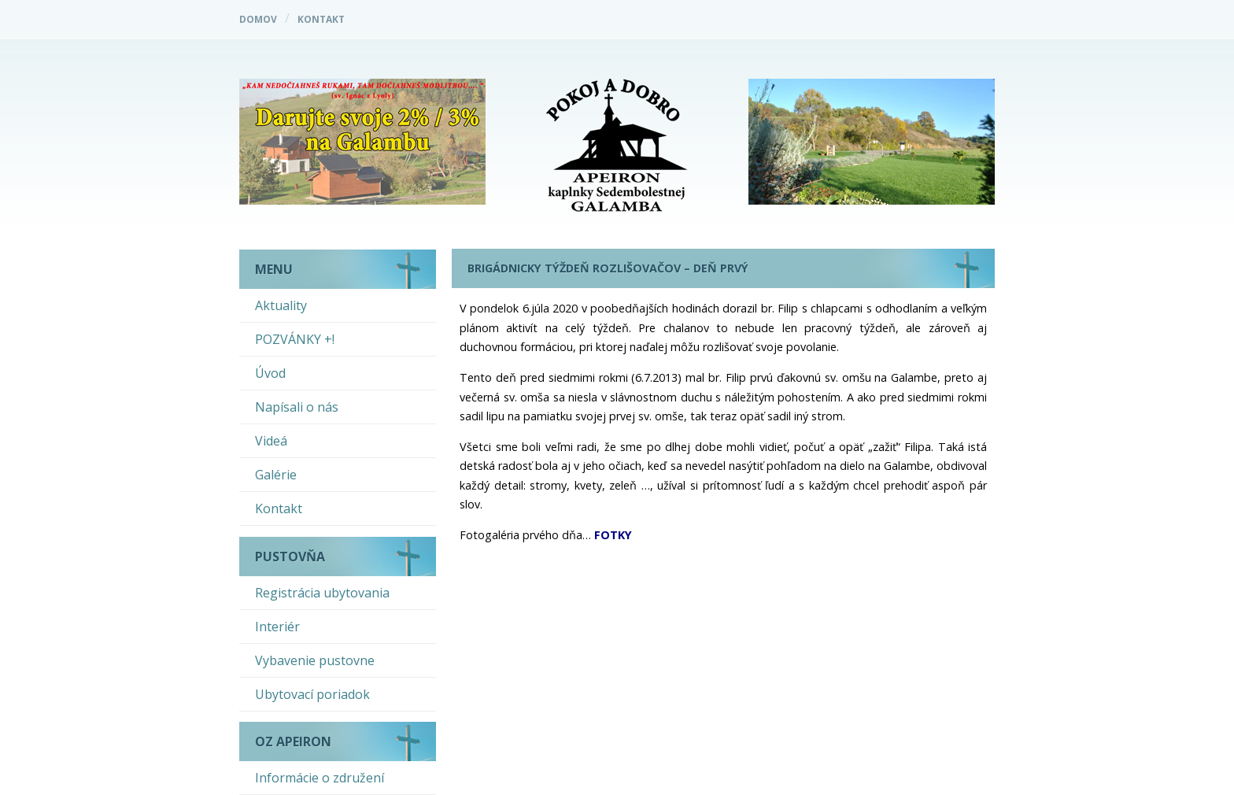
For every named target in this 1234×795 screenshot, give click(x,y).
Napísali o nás (296, 407)
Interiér (277, 626)
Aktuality (281, 305)
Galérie (276, 474)
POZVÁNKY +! (294, 339)
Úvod (270, 373)
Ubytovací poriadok (312, 694)
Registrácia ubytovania (322, 592)
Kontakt (321, 19)
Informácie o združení (319, 777)
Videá (271, 440)
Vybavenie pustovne (315, 660)
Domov (258, 19)
